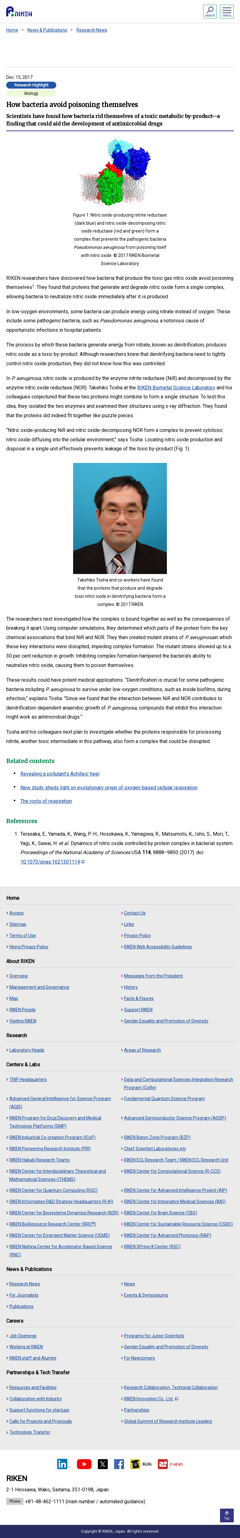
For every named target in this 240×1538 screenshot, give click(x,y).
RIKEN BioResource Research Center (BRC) (52, 1224)
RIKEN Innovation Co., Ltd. (151, 1398)
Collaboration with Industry (35, 1398)
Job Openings (23, 1335)
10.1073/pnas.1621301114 (52, 862)
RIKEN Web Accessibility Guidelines (158, 946)
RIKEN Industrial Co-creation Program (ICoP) (52, 1137)
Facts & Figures (139, 998)
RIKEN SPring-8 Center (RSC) (152, 1246)
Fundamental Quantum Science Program (164, 1098)
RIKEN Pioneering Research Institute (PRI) (50, 1148)
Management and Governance (39, 987)
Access (16, 912)
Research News (92, 30)
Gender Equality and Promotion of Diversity (166, 1020)
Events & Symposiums (146, 1295)
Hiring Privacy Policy (28, 946)
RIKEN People (22, 1009)
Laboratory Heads (26, 1050)
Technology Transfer (29, 1432)
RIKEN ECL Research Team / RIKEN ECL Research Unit (176, 1159)
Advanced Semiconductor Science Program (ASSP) (175, 1117)
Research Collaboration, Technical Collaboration (171, 1387)
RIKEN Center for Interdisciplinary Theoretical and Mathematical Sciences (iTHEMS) (57, 1175)
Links (129, 924)
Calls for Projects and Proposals (40, 1421)
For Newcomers (139, 1358)
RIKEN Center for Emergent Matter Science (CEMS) (59, 1235)
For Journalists (23, 1295)
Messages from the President (153, 975)
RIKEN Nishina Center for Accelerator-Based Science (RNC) (60, 1250)
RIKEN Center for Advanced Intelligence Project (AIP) (175, 1190)
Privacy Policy (137, 935)
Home (12, 30)
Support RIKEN (138, 1009)
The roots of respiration (46, 801)
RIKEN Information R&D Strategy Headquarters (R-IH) (61, 1201)
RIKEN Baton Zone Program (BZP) (157, 1137)
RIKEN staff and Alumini (32, 1358)
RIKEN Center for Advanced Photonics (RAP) (167, 1235)
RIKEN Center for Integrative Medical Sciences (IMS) (175, 1201)
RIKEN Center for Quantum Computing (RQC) (53, 1190)
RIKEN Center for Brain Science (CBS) (160, 1212)
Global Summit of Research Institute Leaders (168, 1421)
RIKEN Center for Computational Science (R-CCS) (172, 1171)
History (131, 987)
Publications (21, 1306)
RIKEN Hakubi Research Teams (39, 1159)
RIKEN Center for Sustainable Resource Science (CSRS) (178, 1224)
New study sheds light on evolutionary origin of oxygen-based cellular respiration (109, 788)
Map (13, 998)
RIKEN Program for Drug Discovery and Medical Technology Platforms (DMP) (55, 1122)
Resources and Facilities (33, 1387)
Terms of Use (22, 935)
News (129, 1283)
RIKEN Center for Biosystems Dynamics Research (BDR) (64, 1212)
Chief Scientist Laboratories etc (155, 1148)
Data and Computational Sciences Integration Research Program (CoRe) (178, 1083)
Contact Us (135, 912)
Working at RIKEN (26, 1346)
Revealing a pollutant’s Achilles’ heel (59, 774)
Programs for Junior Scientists (154, 1335)
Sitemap (17, 924)
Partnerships (136, 1409)
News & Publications (47, 30)
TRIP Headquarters (28, 1079)
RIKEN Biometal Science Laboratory (176, 388)
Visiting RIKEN (22, 1020)
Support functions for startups (39, 1409)
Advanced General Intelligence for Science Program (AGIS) (60, 1102)
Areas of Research (142, 1050)
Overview (18, 975)
